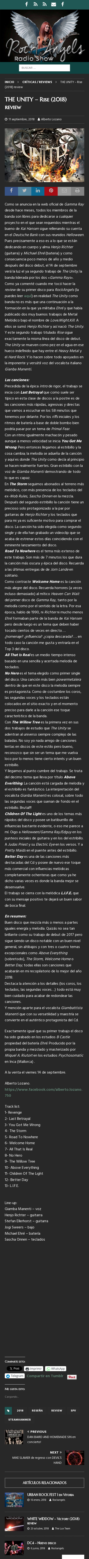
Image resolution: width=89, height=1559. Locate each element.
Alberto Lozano (51, 119)
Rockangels (58, 1500)
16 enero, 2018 (38, 1500)
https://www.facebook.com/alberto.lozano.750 (43, 1093)
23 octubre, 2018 (40, 1529)
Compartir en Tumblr (45, 1375)
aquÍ (28, 296)
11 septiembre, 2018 (22, 119)
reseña (37, 1410)
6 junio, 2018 (38, 1548)
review (56, 1410)
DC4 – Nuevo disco (41, 1543)
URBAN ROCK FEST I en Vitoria (50, 1495)
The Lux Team (62, 1529)
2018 (20, 1410)
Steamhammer (19, 1419)
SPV (73, 1410)
